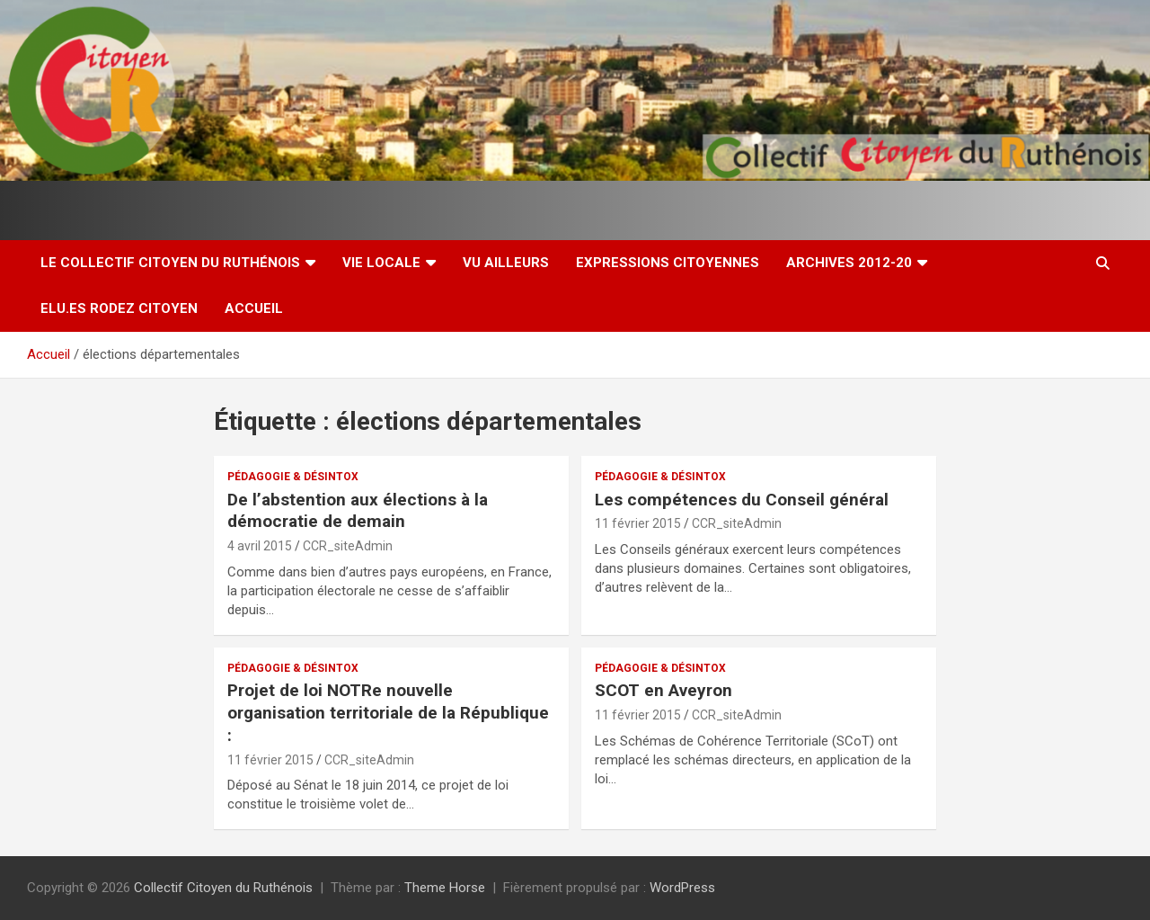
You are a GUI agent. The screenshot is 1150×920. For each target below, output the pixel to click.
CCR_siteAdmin (348, 546)
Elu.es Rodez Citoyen (119, 308)
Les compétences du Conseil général (742, 499)
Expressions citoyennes (667, 263)
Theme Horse (444, 888)
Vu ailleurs (506, 263)
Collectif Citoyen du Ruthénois (223, 888)
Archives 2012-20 (849, 263)
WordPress (682, 888)
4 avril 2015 (259, 546)
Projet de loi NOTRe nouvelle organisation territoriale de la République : (388, 712)
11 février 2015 (638, 523)
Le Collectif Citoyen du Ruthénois (170, 263)
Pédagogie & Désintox (292, 476)
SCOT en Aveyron (663, 690)
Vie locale (381, 263)
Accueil (254, 308)
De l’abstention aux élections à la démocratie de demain (357, 510)
